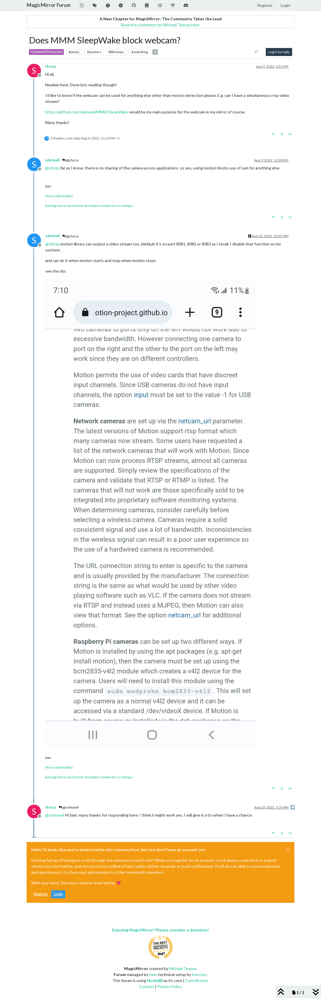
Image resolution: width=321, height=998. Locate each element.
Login (58, 894)
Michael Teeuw (182, 968)
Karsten (199, 974)
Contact (146, 986)
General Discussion (46, 51)
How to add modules (59, 196)
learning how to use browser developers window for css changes (89, 205)
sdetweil (52, 160)
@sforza (70, 160)
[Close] (287, 849)
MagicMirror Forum (49, 5)
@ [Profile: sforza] (52, 167)
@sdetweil (69, 807)
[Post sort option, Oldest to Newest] (256, 52)
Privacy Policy (169, 986)
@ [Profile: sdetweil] (54, 815)
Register (41, 894)
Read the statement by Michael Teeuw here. (160, 24)
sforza (50, 66)
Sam (152, 974)
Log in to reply (279, 52)
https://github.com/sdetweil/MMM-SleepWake (86, 111)
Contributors (197, 980)
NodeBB (155, 980)
